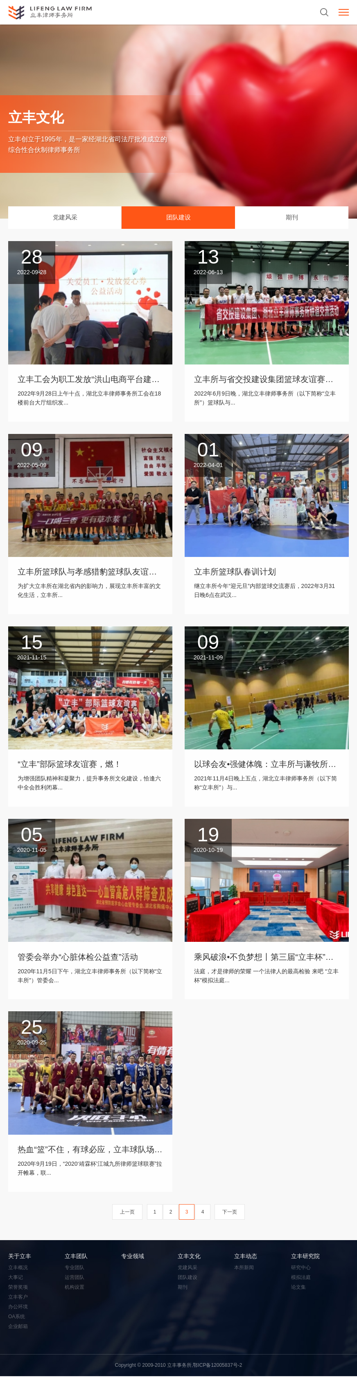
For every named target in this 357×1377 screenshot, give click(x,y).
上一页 (127, 1213)
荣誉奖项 (18, 1288)
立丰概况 (18, 1268)
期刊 (291, 217)
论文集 (298, 1288)
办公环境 (18, 1307)
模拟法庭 (301, 1278)
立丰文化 (189, 1257)
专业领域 (132, 1257)
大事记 (15, 1278)
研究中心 (301, 1268)
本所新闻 (244, 1268)
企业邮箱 (18, 1327)
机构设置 (74, 1288)
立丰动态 (245, 1257)
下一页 (229, 1213)
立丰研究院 (305, 1257)
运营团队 (74, 1278)
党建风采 (65, 217)
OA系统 (16, 1317)
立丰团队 (76, 1257)
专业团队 (74, 1268)
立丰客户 (18, 1298)
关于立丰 (19, 1257)
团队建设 (178, 217)
